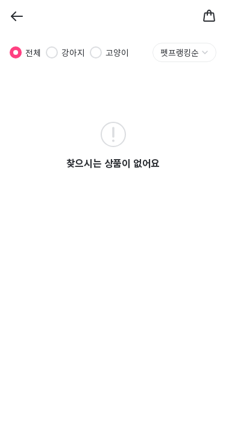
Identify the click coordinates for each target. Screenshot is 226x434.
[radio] (16, 52)
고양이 (117, 52)
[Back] (17, 16)
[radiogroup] (69, 52)
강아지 (73, 52)
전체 (33, 52)
